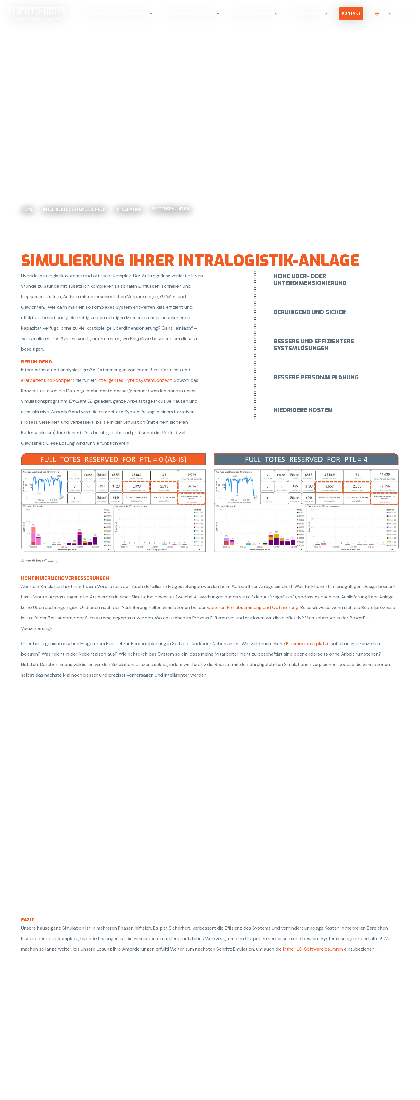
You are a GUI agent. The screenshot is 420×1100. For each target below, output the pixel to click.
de (383, 13)
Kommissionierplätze (308, 643)
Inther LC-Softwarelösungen (313, 949)
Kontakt (351, 13)
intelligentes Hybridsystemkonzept (135, 380)
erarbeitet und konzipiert (47, 380)
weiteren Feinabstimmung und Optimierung (252, 607)
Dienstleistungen (253, 13)
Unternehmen (307, 13)
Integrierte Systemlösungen (115, 13)
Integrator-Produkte (190, 13)
